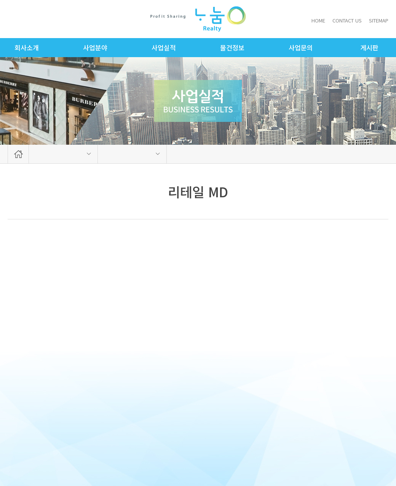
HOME (318, 20)
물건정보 (232, 47)
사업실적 (164, 47)
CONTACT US (347, 20)
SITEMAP (378, 20)
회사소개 (26, 47)
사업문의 (301, 47)
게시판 (369, 47)
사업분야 (95, 47)
